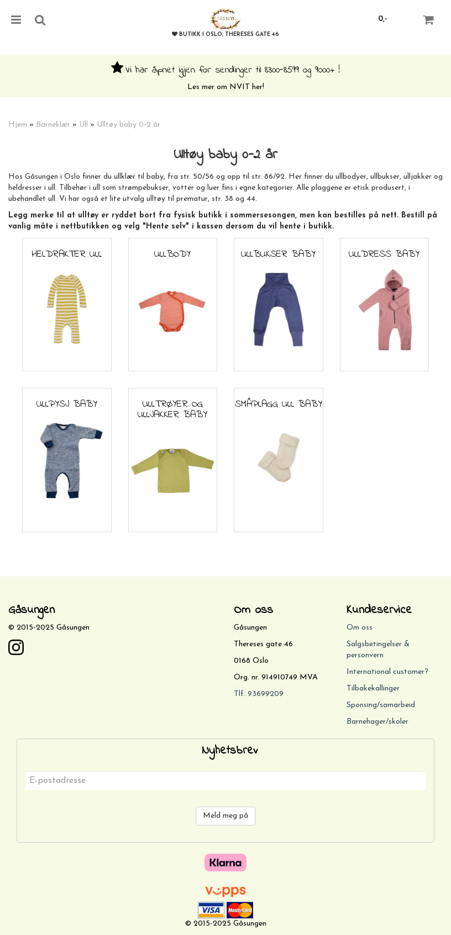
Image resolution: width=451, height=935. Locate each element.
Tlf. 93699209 (259, 694)
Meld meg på (225, 816)
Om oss (360, 628)
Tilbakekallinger (373, 688)
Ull (83, 125)
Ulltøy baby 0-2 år (128, 125)
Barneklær (53, 125)
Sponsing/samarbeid (381, 705)
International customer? (387, 672)
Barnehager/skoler (377, 722)
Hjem (17, 125)
